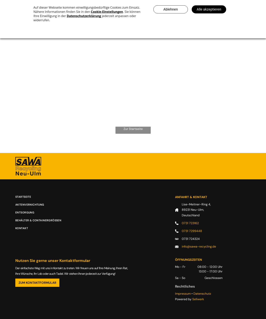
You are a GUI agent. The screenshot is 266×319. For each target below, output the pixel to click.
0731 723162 (190, 223)
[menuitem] (26, 199)
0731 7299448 (192, 231)
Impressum (183, 294)
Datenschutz (202, 294)
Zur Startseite (133, 129)
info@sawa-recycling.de (199, 246)
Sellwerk (198, 299)
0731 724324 (191, 239)
